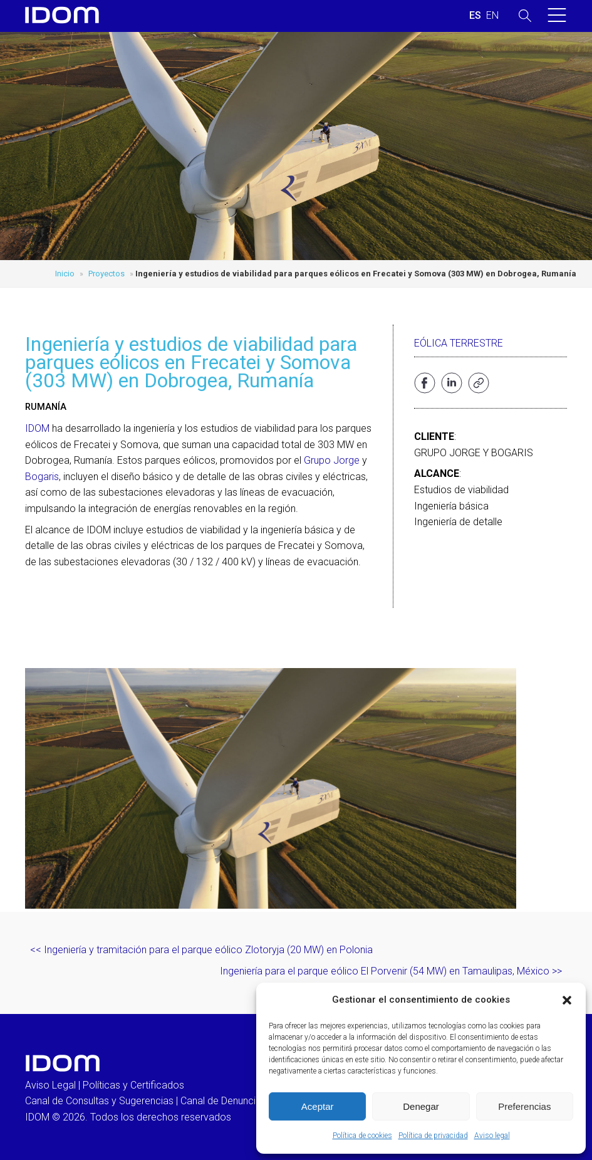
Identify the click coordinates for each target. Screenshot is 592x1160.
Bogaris (42, 477)
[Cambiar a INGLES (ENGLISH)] (492, 16)
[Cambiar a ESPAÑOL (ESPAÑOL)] (475, 16)
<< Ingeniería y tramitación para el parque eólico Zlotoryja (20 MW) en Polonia (201, 950)
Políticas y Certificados (133, 1085)
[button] (567, 1000)
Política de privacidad (433, 1135)
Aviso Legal (50, 1085)
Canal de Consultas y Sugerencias (99, 1101)
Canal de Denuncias (223, 1101)
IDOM (37, 428)
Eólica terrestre (458, 343)
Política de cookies (362, 1135)
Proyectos (106, 273)
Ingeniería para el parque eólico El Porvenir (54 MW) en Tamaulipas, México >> (391, 971)
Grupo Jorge (332, 460)
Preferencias (524, 1106)
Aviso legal (492, 1135)
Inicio (65, 273)
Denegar (421, 1106)
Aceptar (317, 1106)
